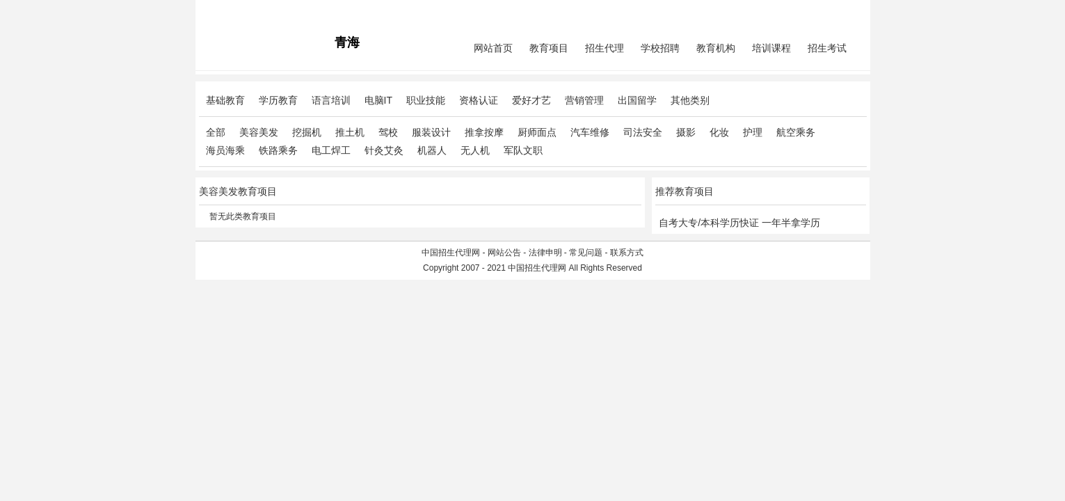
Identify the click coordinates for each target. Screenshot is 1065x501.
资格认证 (478, 100)
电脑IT (378, 100)
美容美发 (258, 132)
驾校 (388, 132)
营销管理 (584, 100)
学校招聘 (660, 48)
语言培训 (331, 100)
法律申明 (545, 252)
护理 (752, 132)
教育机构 (715, 48)
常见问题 (585, 252)
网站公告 (504, 252)
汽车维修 (589, 132)
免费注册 (850, 11)
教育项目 (548, 48)
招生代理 (604, 48)
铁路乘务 (278, 150)
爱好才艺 (531, 100)
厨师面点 (537, 132)
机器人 (432, 150)
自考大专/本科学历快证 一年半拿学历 (739, 222)
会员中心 (814, 11)
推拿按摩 (484, 132)
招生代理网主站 (228, 11)
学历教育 (278, 100)
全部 (215, 132)
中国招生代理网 (451, 252)
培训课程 (771, 48)
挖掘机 (306, 132)
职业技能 (425, 100)
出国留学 (637, 100)
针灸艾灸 (384, 150)
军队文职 (523, 150)
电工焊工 (331, 150)
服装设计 (431, 132)
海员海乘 (225, 150)
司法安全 (642, 132)
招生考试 (827, 48)
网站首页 (493, 48)
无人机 (475, 150)
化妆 (719, 132)
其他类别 (690, 100)
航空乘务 (795, 132)
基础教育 (225, 100)
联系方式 (626, 252)
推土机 (350, 132)
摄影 (686, 132)
